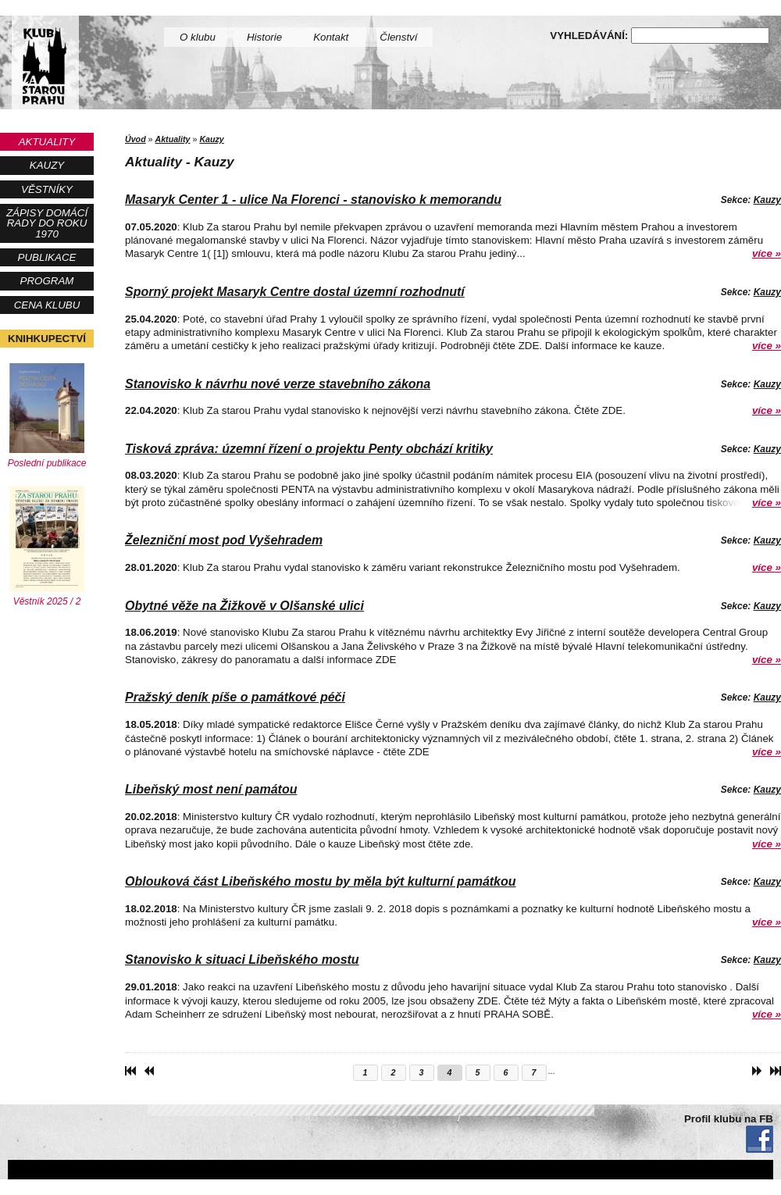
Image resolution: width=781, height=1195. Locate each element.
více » (766, 253)
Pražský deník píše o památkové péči (235, 697)
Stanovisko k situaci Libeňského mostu (242, 959)
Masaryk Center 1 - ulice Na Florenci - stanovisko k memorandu (313, 199)
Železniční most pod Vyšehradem (224, 540)
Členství (398, 37)
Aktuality (47, 142)
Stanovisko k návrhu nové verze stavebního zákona (277, 384)
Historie (264, 37)
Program (47, 281)
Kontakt (330, 37)
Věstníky (47, 189)
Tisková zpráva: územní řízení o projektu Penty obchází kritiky (309, 448)
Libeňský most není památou (211, 789)
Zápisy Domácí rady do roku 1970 (46, 223)
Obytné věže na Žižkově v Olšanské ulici (244, 605)
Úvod (135, 139)
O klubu (198, 37)
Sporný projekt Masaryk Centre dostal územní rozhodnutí (295, 291)
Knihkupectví (47, 338)
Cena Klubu (47, 305)
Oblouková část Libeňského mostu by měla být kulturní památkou (320, 881)
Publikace (47, 257)
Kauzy (47, 165)
